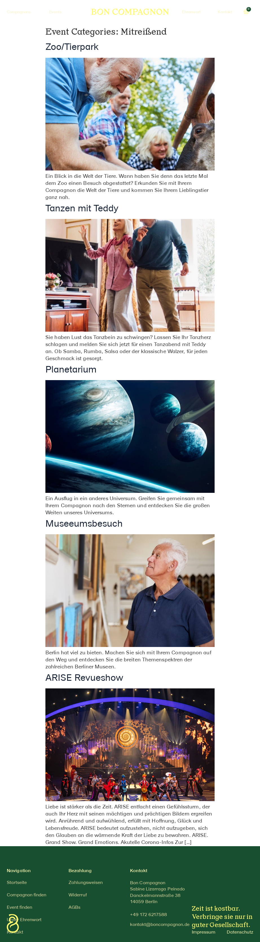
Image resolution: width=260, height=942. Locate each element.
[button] (148, 915)
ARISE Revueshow (84, 678)
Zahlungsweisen (86, 883)
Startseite (17, 883)
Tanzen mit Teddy (81, 209)
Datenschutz (240, 932)
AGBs (74, 907)
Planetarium (70, 370)
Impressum (203, 932)
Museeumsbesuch (84, 524)
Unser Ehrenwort (24, 920)
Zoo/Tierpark (71, 47)
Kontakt (15, 932)
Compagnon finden (26, 895)
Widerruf (78, 895)
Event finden (19, 907)
